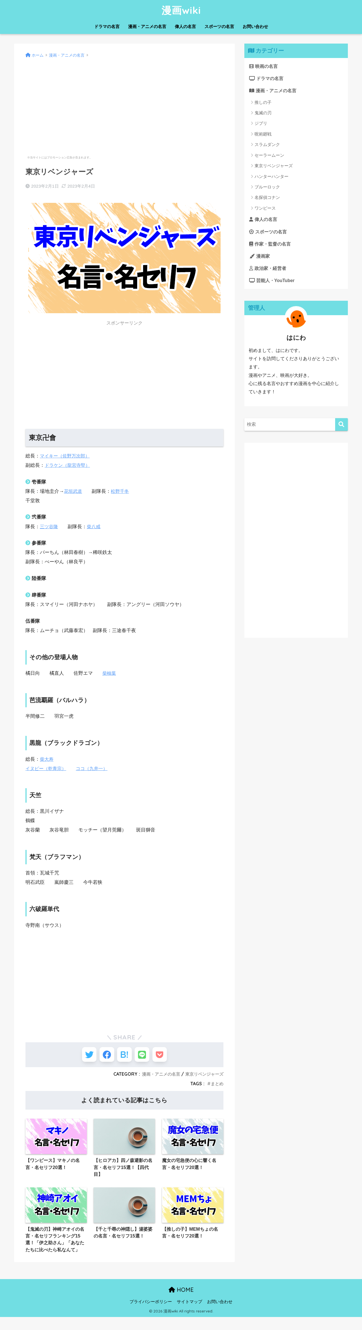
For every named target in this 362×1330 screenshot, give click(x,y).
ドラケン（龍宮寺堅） (69, 465)
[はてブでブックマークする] (124, 1056)
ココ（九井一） (95, 768)
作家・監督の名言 (271, 246)
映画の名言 (264, 66)
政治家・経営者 (268, 271)
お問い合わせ (255, 26)
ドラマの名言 (107, 26)
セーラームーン (269, 156)
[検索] (341, 428)
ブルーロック (267, 188)
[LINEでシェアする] (145, 1056)
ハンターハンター (271, 177)
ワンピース (265, 209)
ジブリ (261, 124)
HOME (181, 1303)
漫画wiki (181, 10)
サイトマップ (189, 1314)
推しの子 (263, 103)
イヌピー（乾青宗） (47, 768)
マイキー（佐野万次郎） (66, 456)
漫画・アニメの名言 (147, 26)
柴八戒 (95, 526)
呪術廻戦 (263, 135)
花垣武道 (73, 491)
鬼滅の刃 (263, 114)
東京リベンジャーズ (203, 1077)
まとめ (216, 1087)
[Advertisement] (124, 99)
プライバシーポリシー (151, 1314)
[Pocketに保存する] (166, 1056)
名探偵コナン (267, 198)
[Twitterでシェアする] (82, 1056)
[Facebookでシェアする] (103, 1056)
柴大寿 (47, 759)
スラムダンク (267, 145)
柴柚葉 (109, 673)
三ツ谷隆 (49, 526)
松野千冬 (121, 491)
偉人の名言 (185, 26)
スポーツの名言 (219, 26)
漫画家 (260, 258)
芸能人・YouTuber (273, 284)
